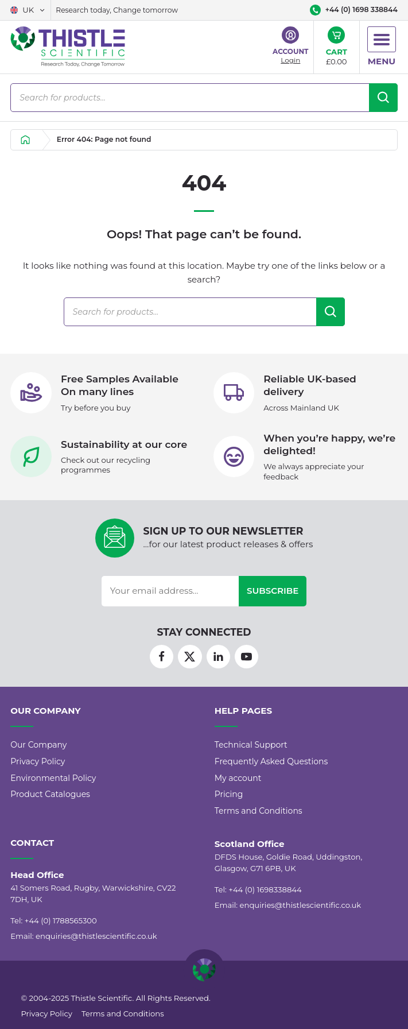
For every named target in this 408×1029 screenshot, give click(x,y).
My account (238, 778)
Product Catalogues (50, 794)
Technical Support (251, 745)
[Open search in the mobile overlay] (204, 97)
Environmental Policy (53, 778)
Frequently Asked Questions (271, 761)
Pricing (229, 794)
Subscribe (273, 590)
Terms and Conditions (258, 811)
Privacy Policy (37, 761)
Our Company (38, 745)
